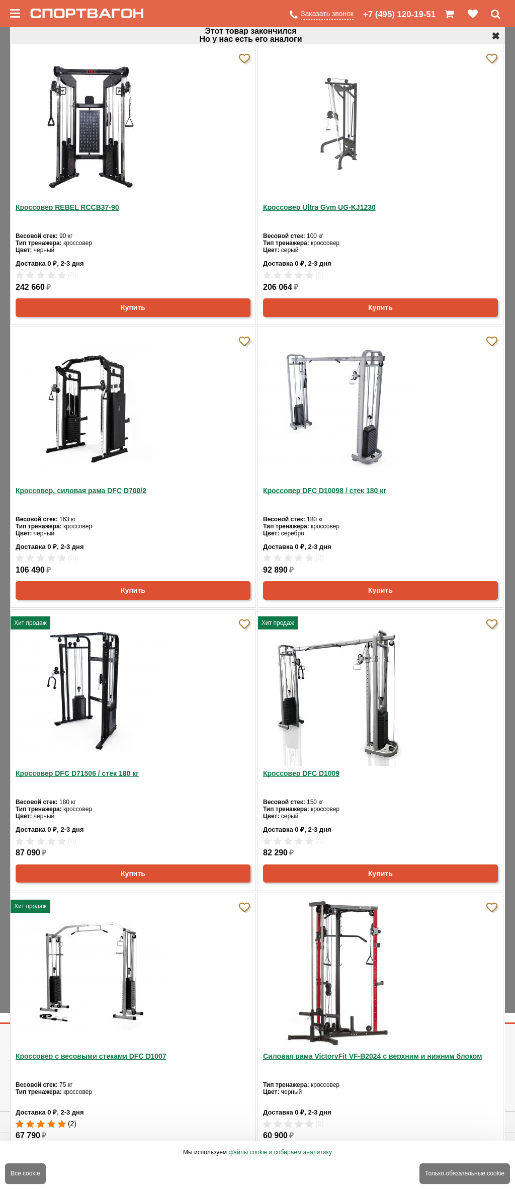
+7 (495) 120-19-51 (399, 14)
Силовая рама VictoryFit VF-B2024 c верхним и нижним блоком (372, 1056)
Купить (133, 307)
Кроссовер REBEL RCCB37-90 (67, 207)
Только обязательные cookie (464, 1173)
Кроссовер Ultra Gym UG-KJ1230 (319, 207)
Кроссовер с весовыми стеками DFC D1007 (91, 1056)
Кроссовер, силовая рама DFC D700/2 (81, 491)
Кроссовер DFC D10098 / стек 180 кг (324, 491)
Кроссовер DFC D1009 (301, 773)
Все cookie (25, 1173)
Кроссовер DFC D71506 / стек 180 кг (77, 773)
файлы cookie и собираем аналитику (280, 1152)
